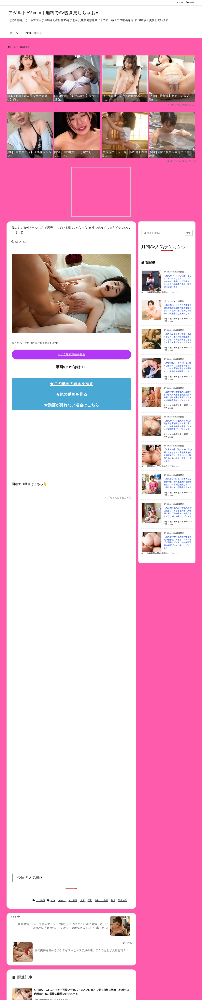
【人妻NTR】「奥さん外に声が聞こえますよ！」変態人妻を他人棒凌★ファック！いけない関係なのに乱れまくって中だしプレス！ (178, 455)
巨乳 (90, 900)
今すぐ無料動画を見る (71, 354)
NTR (52, 900)
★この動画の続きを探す (71, 384)
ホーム (13, 47)
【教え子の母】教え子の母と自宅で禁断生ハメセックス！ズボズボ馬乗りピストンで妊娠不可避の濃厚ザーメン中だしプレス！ (177, 542)
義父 (113, 900)
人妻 (82, 900)
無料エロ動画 (101, 900)
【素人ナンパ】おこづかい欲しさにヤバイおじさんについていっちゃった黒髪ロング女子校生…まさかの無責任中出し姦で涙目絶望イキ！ (177, 281)
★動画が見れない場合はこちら (71, 405)
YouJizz (61, 900)
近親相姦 (122, 900)
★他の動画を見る (71, 394)
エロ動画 (25, 47)
